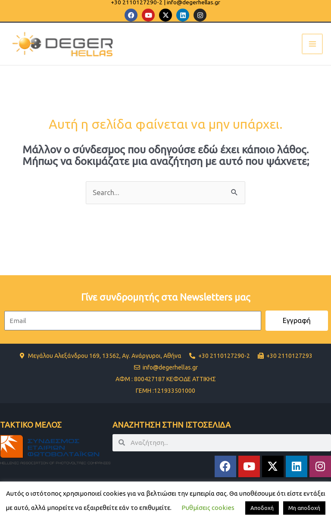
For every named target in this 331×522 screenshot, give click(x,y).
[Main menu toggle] (312, 44)
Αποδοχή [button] (262, 508)
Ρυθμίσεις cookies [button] (207, 507)
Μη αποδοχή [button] (304, 508)
